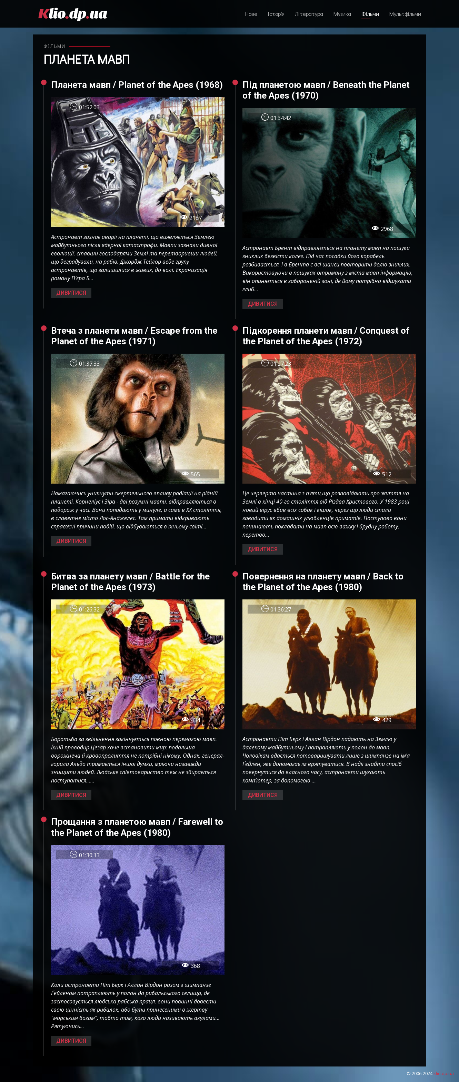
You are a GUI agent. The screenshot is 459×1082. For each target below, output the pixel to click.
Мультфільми (405, 13)
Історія (276, 13)
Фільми (370, 13)
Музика (342, 13)
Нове (251, 13)
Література (309, 13)
